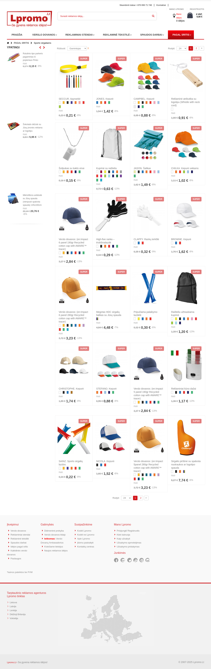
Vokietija (14, 616)
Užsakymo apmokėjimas (130, 541)
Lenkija (13, 608)
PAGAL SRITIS (181, 34)
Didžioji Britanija (18, 612)
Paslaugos (16, 557)
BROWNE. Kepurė (181, 239)
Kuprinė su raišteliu (106, 168)
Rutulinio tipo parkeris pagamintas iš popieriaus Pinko (33, 56)
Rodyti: (171, 48)
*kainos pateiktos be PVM (20, 571)
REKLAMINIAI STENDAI (79, 34)
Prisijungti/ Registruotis (129, 530)
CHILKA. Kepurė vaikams (185, 168)
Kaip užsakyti (124, 538)
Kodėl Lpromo (85, 530)
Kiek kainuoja (124, 534)
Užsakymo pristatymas (129, 545)
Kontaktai (161, 5)
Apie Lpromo (84, 538)
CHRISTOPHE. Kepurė (71, 388)
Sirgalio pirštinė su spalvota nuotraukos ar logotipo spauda (185, 464)
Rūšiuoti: (61, 48)
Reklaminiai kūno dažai (183, 388)
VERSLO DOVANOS (43, 34)
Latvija (13, 604)
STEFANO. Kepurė (106, 388)
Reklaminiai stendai (21, 534)
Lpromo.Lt (11, 661)
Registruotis (197, 9)
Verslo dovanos (19, 530)
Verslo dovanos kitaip (56, 534)
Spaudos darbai (19, 541)
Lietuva (14, 600)
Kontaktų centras (86, 545)
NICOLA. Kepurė (105, 461)
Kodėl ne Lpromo (86, 534)
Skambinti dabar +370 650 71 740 (136, 5)
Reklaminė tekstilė (21, 538)
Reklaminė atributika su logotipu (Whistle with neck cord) (185, 102)
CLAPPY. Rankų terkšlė (146, 239)
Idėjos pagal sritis (20, 545)
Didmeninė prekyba (55, 530)
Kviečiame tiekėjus (54, 545)
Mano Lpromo (176, 9)
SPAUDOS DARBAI (151, 34)
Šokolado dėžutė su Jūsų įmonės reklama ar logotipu (32, 127)
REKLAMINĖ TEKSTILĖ (116, 34)
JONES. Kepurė (104, 98)
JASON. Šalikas (142, 168)
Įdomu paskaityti (86, 541)
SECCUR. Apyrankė (69, 98)
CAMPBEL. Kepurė (144, 98)
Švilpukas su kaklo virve (72, 168)
